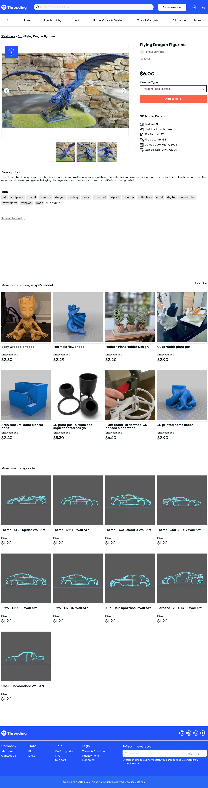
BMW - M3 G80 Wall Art (19, 608)
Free (27, 20)
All (8, 20)
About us (7, 751)
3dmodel (100, 197)
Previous (6, 90)
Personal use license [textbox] (156, 89)
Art (77, 20)
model (31, 197)
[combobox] (173, 88)
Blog (31, 751)
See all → (201, 283)
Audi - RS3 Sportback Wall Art (128, 608)
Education (179, 20)
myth (39, 203)
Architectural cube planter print (22, 426)
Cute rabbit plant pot (173, 347)
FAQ (57, 756)
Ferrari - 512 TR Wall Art (71, 530)
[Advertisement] (98, 251)
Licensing (88, 760)
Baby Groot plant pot (17, 347)
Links (31, 756)
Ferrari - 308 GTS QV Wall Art (179, 530)
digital (171, 197)
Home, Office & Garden (108, 20)
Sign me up (193, 754)
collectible (145, 197)
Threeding (13, 7)
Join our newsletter (138, 746)
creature (45, 197)
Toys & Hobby (52, 20)
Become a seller (172, 7)
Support (60, 760)
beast (86, 197)
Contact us (8, 756)
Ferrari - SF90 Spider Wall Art (23, 530)
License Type (149, 82)
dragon (60, 197)
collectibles (187, 197)
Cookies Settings (135, 782)
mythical (26, 203)
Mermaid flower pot (68, 347)
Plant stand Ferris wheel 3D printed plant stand (126, 426)
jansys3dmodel (155, 52)
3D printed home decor (175, 425)
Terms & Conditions (95, 751)
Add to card (173, 99)
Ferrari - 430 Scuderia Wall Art (128, 530)
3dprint (114, 197)
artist (159, 197)
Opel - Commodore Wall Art (22, 686)
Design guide (64, 751)
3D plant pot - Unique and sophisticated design (72, 426)
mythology (10, 203)
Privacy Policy (91, 756)
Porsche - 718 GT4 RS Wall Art (179, 608)
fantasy (73, 197)
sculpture (16, 197)
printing (129, 197)
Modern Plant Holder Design (127, 347)
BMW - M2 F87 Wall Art (70, 608)
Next (123, 90)
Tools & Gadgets (148, 20)
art (4, 197)
